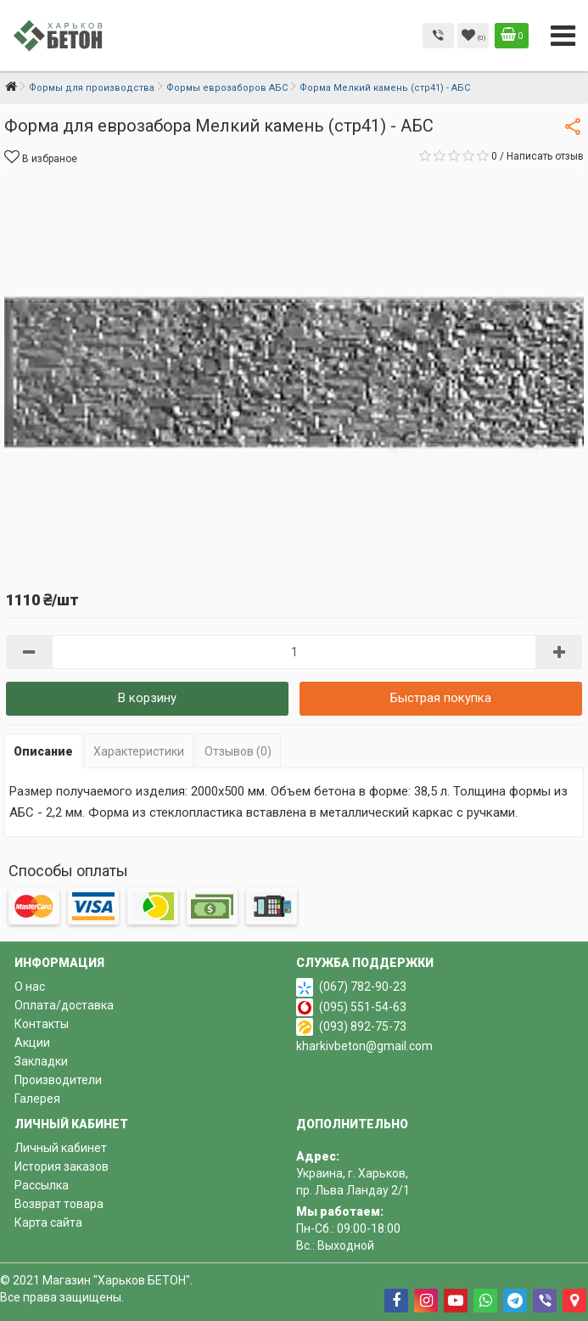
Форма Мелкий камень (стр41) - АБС (385, 87)
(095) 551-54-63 (362, 1007)
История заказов (61, 1166)
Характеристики (138, 751)
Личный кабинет (60, 1148)
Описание (43, 751)
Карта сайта (48, 1222)
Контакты (41, 1024)
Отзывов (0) (238, 751)
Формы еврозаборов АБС (227, 87)
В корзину (147, 697)
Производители (58, 1080)
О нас (29, 986)
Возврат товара (59, 1204)
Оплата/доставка (64, 1005)
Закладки (41, 1061)
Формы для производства (91, 87)
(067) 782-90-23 (362, 986)
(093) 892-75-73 (362, 1026)
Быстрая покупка (440, 697)
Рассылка (41, 1185)
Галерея (37, 1098)
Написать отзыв (545, 156)
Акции (32, 1042)
